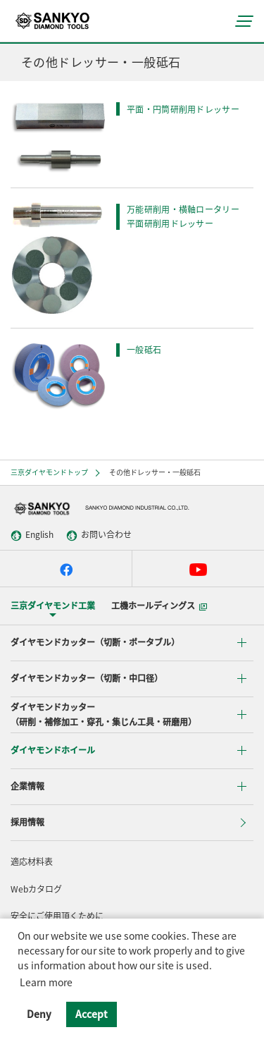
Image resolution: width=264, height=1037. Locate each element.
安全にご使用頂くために (57, 915)
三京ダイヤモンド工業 (53, 605)
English (32, 534)
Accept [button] (91, 1014)
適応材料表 (32, 861)
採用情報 (27, 822)
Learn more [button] (46, 982)
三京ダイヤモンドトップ (49, 472)
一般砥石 (144, 349)
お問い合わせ (99, 534)
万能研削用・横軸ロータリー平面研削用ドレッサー (183, 217)
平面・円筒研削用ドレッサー (183, 109)
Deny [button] (39, 1014)
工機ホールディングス (159, 605)
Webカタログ (36, 889)
